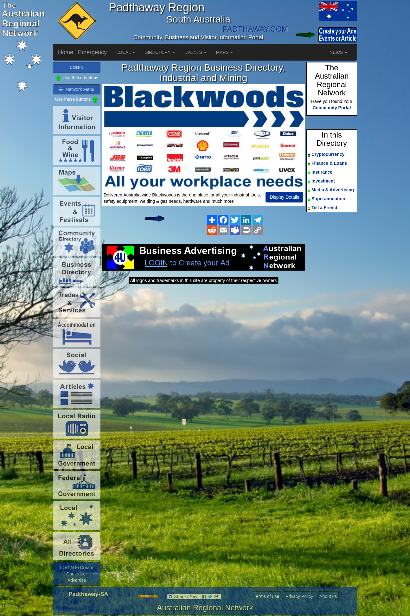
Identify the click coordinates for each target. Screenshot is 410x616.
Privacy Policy (299, 596)
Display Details (284, 197)
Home (65, 52)
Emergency (92, 52)
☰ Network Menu (76, 89)
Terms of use (266, 596)
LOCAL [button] (125, 52)
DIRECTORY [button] (159, 52)
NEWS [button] (338, 52)
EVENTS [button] (195, 52)
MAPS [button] (224, 52)
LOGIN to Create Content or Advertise (76, 574)
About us (328, 596)
